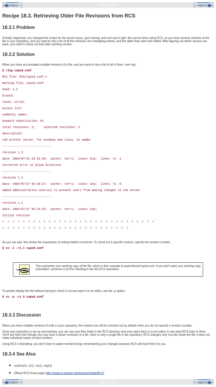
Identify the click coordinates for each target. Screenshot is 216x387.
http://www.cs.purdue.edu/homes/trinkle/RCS (74, 373)
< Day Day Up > (108, 5)
